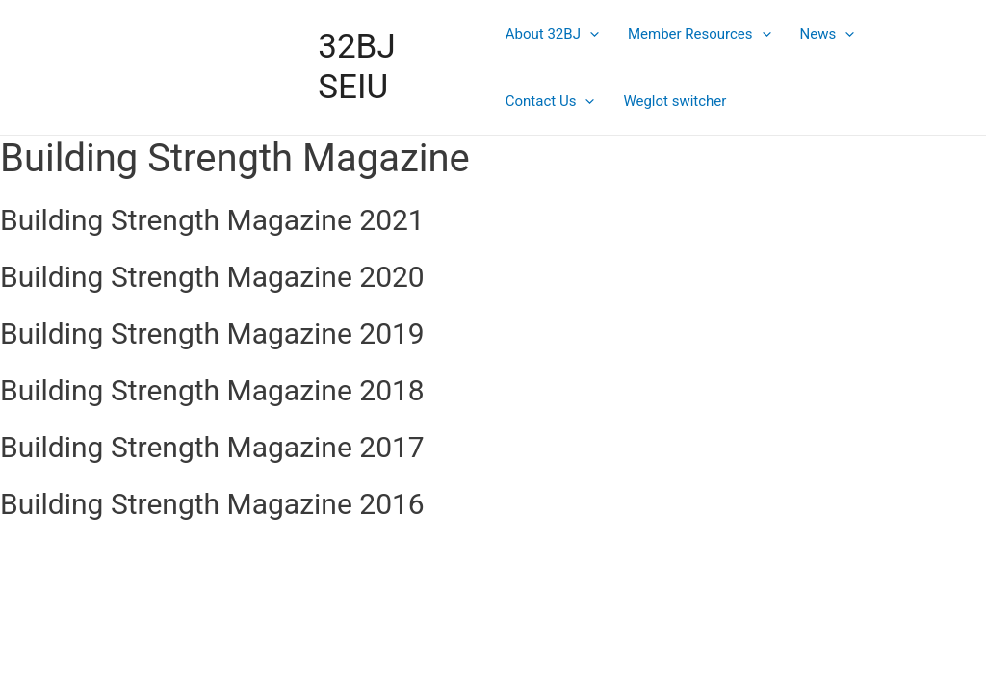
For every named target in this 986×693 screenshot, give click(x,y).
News (827, 33)
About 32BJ (552, 33)
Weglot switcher (674, 101)
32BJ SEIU (356, 67)
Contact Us (550, 101)
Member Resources (699, 33)
